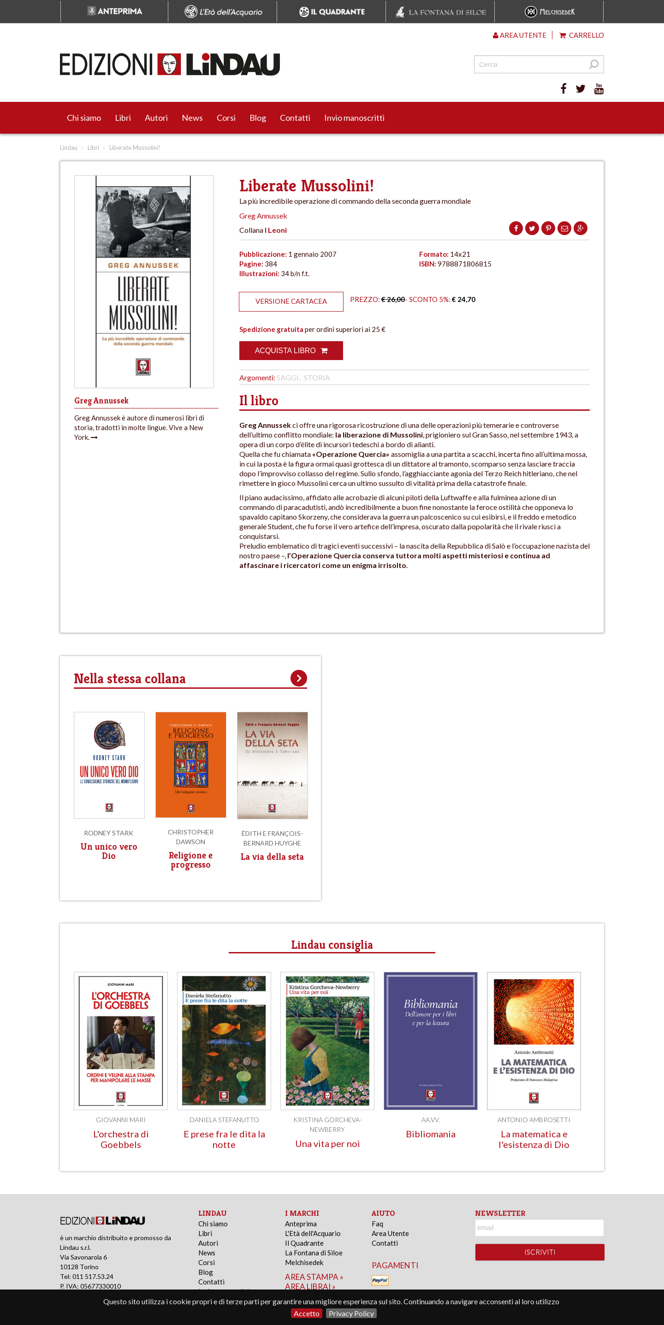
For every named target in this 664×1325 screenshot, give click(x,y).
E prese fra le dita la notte (224, 1139)
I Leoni (276, 229)
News (192, 117)
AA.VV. (430, 1120)
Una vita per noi (327, 1143)
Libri (123, 117)
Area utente (519, 35)
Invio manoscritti (354, 117)
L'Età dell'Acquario (313, 1233)
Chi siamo (84, 117)
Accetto (307, 1313)
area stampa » (314, 1277)
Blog (257, 117)
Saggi (288, 377)
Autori (156, 117)
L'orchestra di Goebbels (121, 1139)
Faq (377, 1223)
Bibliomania (431, 1133)
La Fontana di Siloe (314, 1252)
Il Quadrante (304, 1243)
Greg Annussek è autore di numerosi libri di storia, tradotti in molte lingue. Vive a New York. (139, 427)
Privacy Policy (351, 1313)
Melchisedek (304, 1262)
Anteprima (301, 1223)
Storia (317, 377)
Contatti (295, 117)
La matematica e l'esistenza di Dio (533, 1139)
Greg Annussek (263, 215)
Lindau (68, 147)
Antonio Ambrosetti (534, 1120)
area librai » (310, 1286)
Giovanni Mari (121, 1120)
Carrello (581, 35)
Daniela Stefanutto (224, 1120)
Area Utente (390, 1233)
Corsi (226, 117)
